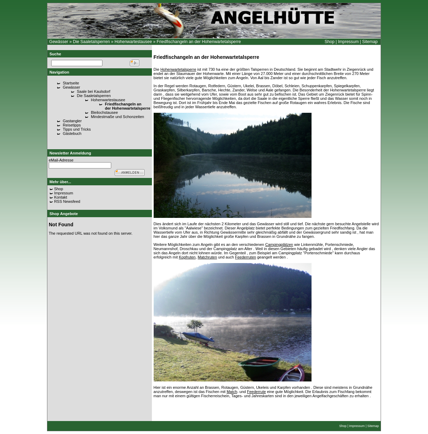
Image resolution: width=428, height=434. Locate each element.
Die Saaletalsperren (92, 41)
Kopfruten (187, 257)
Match (232, 392)
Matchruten (207, 257)
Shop (329, 41)
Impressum (348, 41)
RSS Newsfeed (67, 201)
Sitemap (369, 41)
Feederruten (245, 257)
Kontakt (60, 197)
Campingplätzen (279, 244)
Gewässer (58, 41)
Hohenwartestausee (133, 41)
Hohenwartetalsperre (178, 69)
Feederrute (256, 392)
